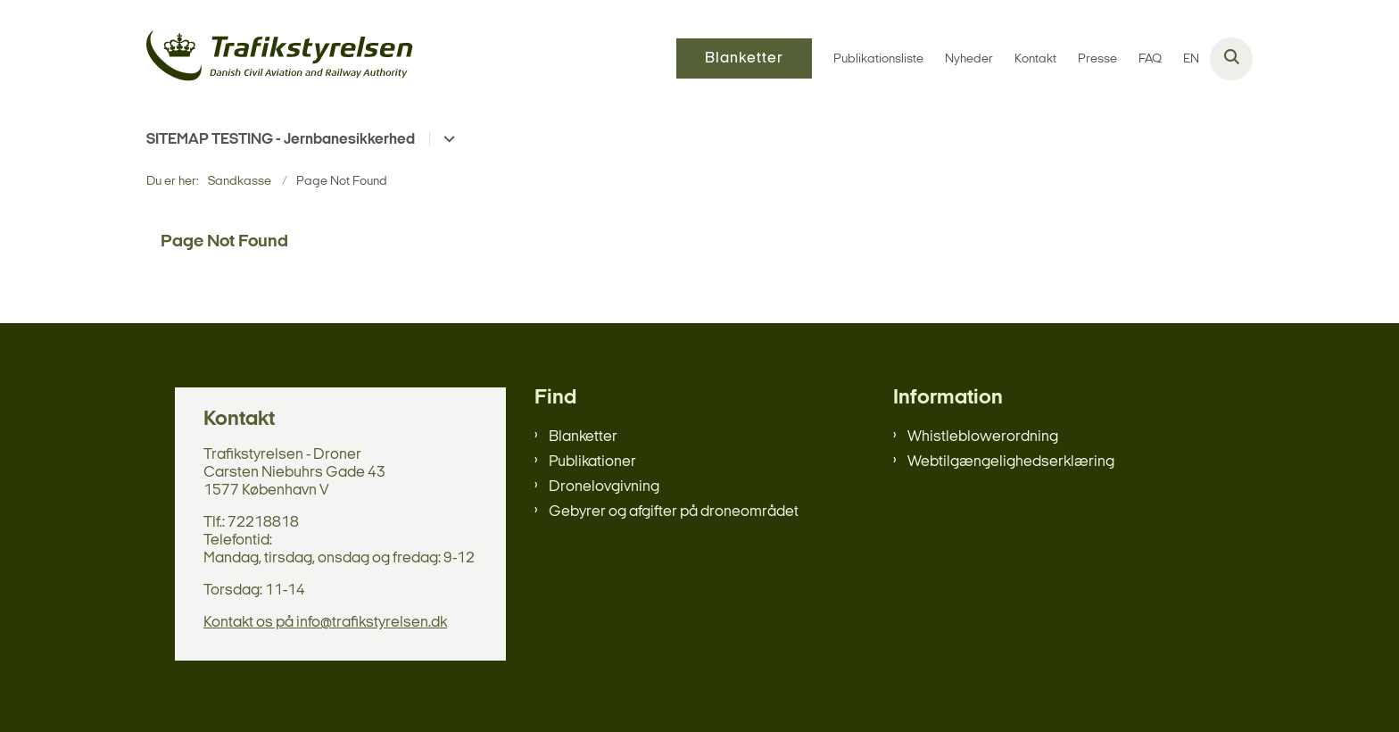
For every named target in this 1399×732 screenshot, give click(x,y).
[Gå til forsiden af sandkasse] (280, 58)
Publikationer (592, 462)
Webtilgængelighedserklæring (1010, 462)
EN (1191, 60)
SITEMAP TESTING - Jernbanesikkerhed (280, 139)
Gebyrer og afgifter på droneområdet (674, 512)
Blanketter (583, 437)
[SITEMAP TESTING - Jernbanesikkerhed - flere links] (446, 139)
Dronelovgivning (604, 487)
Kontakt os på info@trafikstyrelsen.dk (325, 622)
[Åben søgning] (1231, 58)
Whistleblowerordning (982, 437)
